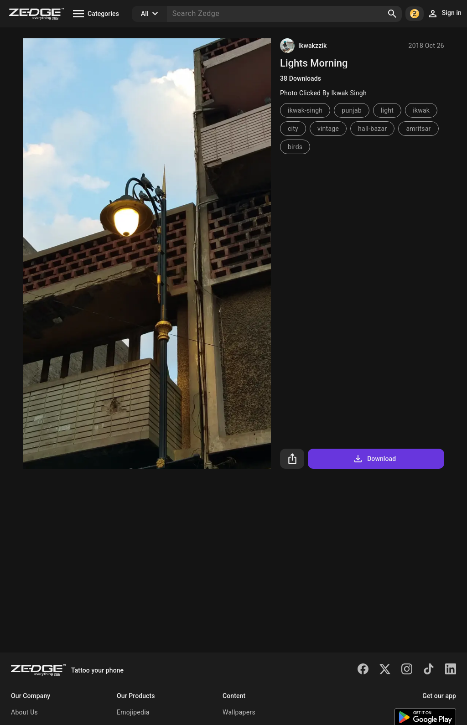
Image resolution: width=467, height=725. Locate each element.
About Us (24, 712)
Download (374, 458)
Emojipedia (133, 712)
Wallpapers (239, 712)
